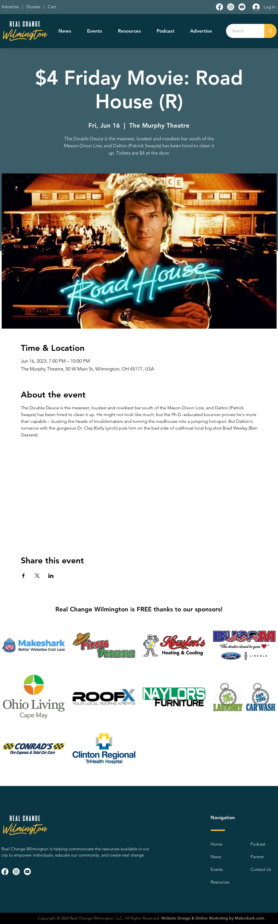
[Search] (242, 31)
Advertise (10, 6)
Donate (34, 6)
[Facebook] (219, 6)
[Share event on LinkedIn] (51, 575)
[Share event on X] (37, 575)
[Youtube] (241, 6)
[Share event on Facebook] (23, 575)
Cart (52, 6)
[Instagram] (230, 6)
